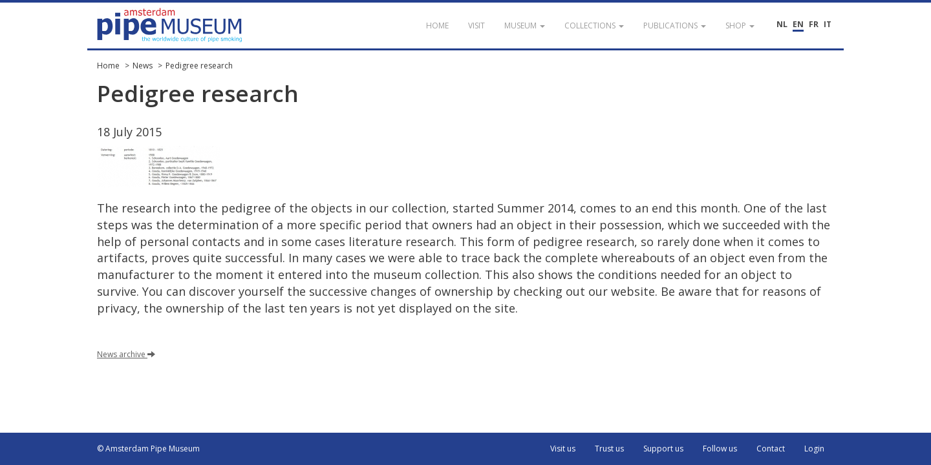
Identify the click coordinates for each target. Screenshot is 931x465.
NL (781, 24)
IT (827, 24)
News (143, 65)
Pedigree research (199, 65)
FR (814, 24)
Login (814, 448)
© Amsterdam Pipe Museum (148, 448)
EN (798, 24)
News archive (126, 354)
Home (108, 65)
